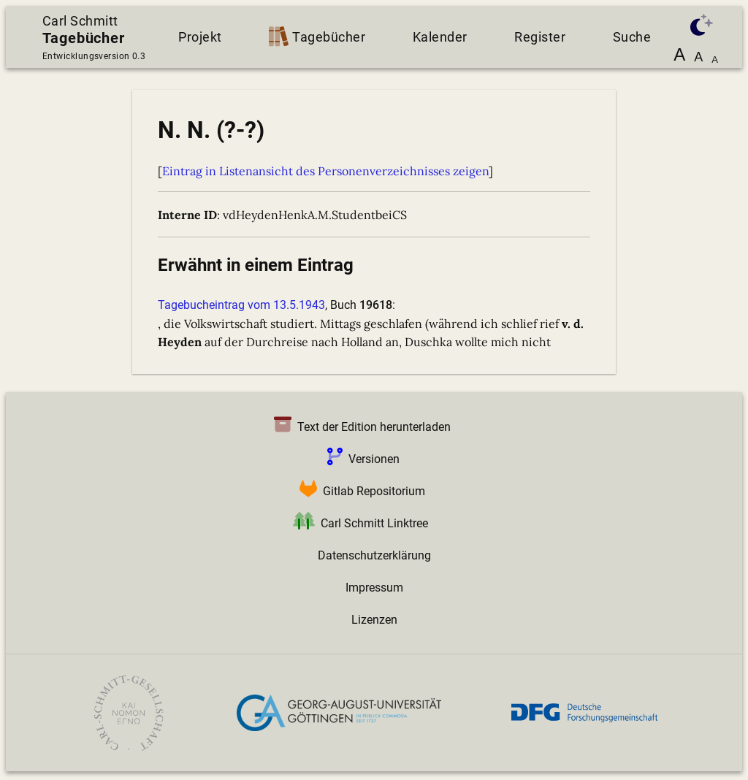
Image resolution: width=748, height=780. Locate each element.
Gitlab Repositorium (359, 491)
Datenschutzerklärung (374, 555)
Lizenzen (374, 620)
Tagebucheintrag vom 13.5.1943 (241, 305)
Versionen (360, 459)
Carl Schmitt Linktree (357, 523)
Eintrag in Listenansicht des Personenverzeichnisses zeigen (325, 171)
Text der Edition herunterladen (359, 427)
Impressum (374, 587)
